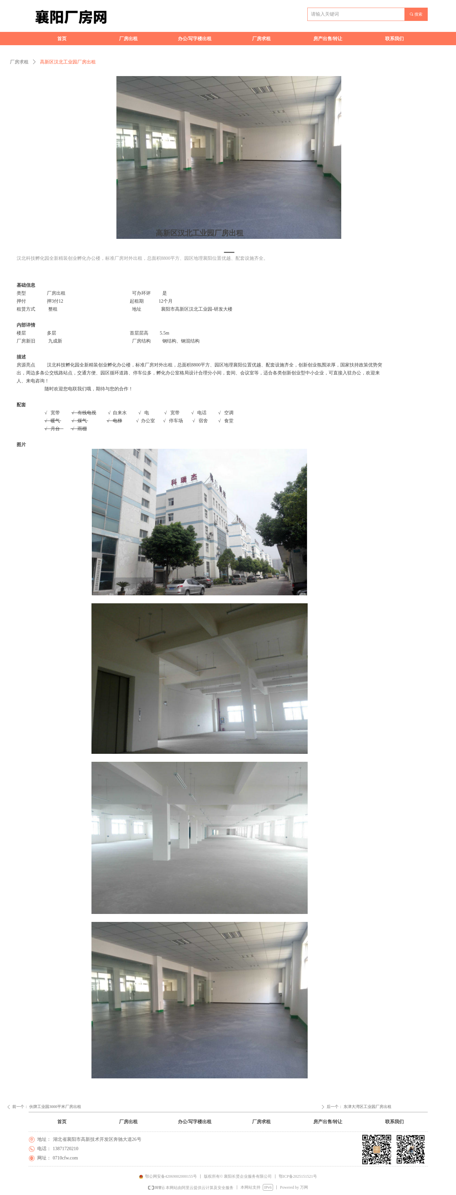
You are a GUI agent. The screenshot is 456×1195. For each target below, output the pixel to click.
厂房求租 (19, 61)
